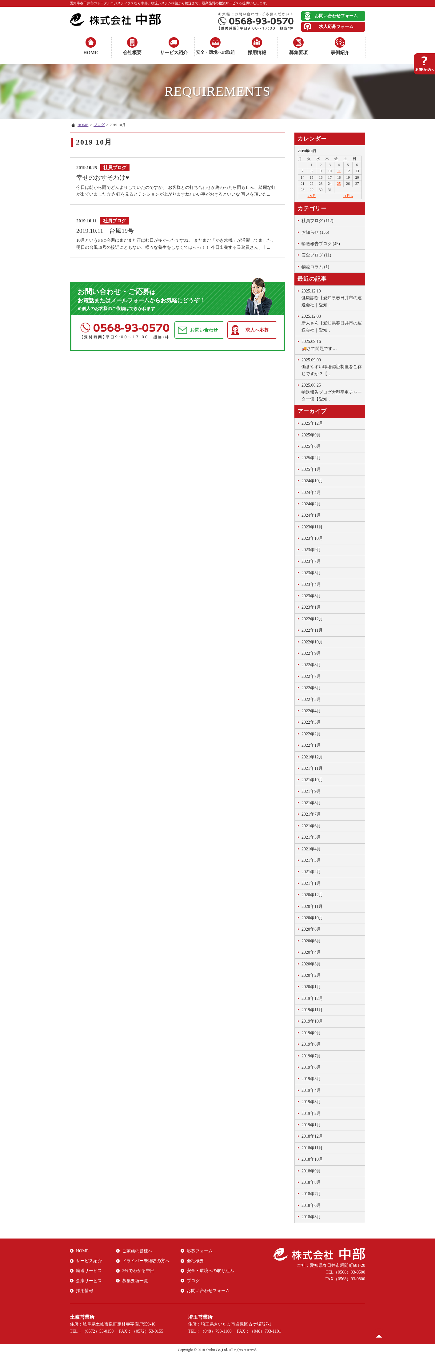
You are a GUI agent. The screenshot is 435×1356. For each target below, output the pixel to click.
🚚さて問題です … (331, 344)
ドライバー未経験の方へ (146, 1261)
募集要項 (298, 52)
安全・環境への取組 (215, 52)
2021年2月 (311, 871)
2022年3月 (311, 722)
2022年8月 (311, 664)
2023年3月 (311, 596)
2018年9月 (311, 1171)
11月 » (348, 196)
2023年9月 (311, 549)
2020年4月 (311, 952)
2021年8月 (311, 803)
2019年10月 (312, 1021)
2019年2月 (311, 1113)
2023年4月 (311, 584)
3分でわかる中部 (138, 1270)
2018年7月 (311, 1193)
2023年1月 (311, 607)
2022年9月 (311, 653)
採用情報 (257, 52)
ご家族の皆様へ (137, 1251)
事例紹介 (340, 52)
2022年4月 (311, 711)
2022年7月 (311, 676)
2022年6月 (311, 688)
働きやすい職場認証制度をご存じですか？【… (331, 366)
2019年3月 (311, 1102)
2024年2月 (311, 504)
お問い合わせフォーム (336, 16)
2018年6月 (311, 1205)
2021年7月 (311, 814)
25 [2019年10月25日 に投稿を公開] (339, 183)
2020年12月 (312, 895)
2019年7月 (311, 1056)
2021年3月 (311, 860)
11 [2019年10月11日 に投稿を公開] (339, 171)
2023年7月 (311, 561)
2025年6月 (311, 446)
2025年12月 (312, 423)
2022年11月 (312, 630)
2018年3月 (311, 1217)
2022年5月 (311, 699)
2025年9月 (311, 435)
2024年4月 (311, 492)
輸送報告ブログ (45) (320, 243)
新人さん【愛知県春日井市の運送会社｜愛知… (331, 322)
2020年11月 (312, 906)
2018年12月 (312, 1136)
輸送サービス (89, 1270)
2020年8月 (311, 929)
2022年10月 (312, 642)
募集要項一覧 (135, 1280)
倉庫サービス (89, 1280)
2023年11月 (312, 527)
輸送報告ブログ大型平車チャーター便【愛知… (331, 391)
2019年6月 (311, 1067)
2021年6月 (311, 826)
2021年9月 (311, 791)
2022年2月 (311, 734)
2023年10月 (312, 538)
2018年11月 (312, 1148)
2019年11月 (312, 1010)
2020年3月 (311, 964)
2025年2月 (311, 457)
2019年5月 (311, 1078)
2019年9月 (311, 1033)
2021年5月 (311, 837)
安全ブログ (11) (316, 255)
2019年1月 (311, 1125)
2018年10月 (312, 1159)
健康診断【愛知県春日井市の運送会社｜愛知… (331, 297)
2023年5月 (311, 573)
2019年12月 (312, 998)
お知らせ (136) (315, 232)
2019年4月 (311, 1090)
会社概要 (132, 52)
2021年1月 (311, 883)
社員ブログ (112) (317, 220)
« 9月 (312, 196)
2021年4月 (311, 849)
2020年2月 (311, 975)
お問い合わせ (204, 330)
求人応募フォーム (336, 26)
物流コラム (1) (315, 266)
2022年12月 (312, 619)
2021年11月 (312, 768)
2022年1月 (311, 745)
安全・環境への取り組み (210, 1270)
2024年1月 (311, 515)
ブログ (99, 125)
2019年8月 (311, 1044)
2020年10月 (312, 918)
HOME (90, 52)
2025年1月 (311, 469)
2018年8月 (311, 1182)
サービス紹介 (174, 52)
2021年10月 (312, 779)
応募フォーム (200, 1251)
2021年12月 (312, 757)
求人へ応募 (257, 330)
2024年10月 (312, 481)
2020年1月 (311, 986)
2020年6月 (311, 941)
